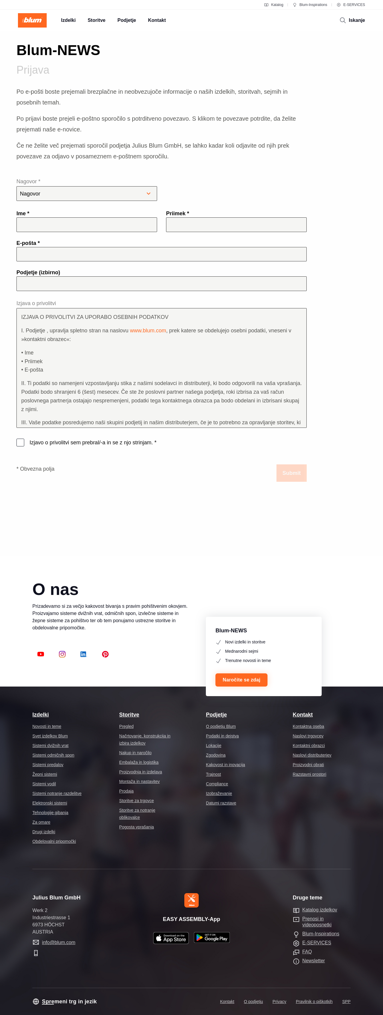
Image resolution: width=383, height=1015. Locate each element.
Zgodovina (215, 755)
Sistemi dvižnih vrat (50, 745)
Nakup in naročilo (135, 752)
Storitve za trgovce (136, 800)
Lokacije (213, 745)
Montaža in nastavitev (139, 781)
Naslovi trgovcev (308, 736)
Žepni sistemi (44, 774)
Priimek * (177, 213)
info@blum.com (58, 942)
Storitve (129, 715)
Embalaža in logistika (139, 762)
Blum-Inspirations (309, 4)
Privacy (279, 1001)
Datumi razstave (221, 803)
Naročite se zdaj (241, 679)
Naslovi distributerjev (312, 755)
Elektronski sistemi (49, 803)
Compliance (217, 783)
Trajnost (213, 774)
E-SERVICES (350, 4)
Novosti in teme (46, 726)
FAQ (307, 951)
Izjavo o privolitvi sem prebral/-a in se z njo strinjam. (92, 443)
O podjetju (253, 1001)
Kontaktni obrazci (309, 745)
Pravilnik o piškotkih (314, 1001)
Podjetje (216, 715)
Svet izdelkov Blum (50, 736)
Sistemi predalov (47, 764)
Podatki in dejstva (222, 736)
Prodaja (126, 791)
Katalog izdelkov (319, 909)
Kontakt (303, 715)
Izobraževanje (219, 793)
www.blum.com (148, 331)
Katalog (273, 4)
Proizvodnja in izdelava (140, 771)
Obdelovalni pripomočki (54, 841)
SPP (346, 1001)
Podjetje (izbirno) (38, 272)
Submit (291, 473)
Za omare (41, 822)
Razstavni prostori (309, 774)
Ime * (22, 213)
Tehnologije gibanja (50, 812)
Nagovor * (86, 189)
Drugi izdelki (43, 831)
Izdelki (40, 715)
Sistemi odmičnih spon (53, 755)
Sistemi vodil (44, 783)
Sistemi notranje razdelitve (56, 793)
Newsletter (313, 960)
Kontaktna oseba (308, 726)
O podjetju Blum (221, 726)
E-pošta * (28, 243)
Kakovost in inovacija (225, 764)
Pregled (126, 726)
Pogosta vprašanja (136, 827)
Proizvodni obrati (308, 764)
